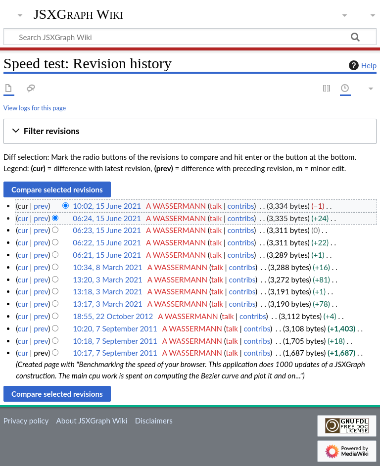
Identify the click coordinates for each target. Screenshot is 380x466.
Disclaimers (154, 420)
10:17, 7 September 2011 (115, 352)
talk (216, 205)
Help (361, 65)
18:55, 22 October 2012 (113, 316)
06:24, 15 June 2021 (107, 218)
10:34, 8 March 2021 (107, 267)
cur (23, 218)
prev (41, 205)
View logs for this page (34, 108)
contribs (241, 205)
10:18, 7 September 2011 (115, 340)
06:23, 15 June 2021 (107, 230)
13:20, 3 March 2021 (107, 279)
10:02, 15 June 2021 (107, 205)
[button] (190, 131)
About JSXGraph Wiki (91, 420)
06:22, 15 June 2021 (107, 242)
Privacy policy (25, 420)
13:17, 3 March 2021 (107, 303)
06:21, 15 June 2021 (107, 254)
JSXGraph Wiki (78, 14)
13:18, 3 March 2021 (107, 291)
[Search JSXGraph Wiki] (190, 37)
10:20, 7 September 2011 (115, 328)
